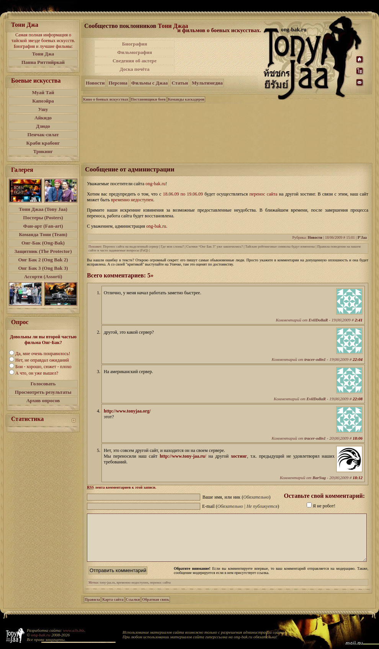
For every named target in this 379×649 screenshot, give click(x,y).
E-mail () (240, 506)
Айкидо (43, 118)
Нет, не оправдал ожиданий (42, 360)
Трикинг (43, 151)
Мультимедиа (207, 83)
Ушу (43, 109)
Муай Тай (43, 92)
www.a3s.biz (73, 630)
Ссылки (133, 609)
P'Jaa (362, 237)
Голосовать (43, 383)
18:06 (358, 438)
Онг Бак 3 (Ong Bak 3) (43, 268)
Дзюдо (43, 126)
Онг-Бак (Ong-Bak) (43, 243)
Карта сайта (112, 609)
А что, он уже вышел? (36, 373)
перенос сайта (160, 592)
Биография (134, 44)
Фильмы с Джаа (149, 83)
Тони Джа (43, 54)
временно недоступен (133, 592)
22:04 (358, 359)
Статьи (180, 83)
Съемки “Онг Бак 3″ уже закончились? (214, 246)
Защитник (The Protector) (43, 251)
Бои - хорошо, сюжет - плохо (43, 366)
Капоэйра (43, 101)
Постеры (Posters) (43, 217)
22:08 (358, 398)
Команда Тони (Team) (43, 234)
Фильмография (134, 52)
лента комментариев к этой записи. (121, 487)
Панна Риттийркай (43, 62)
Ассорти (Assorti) (43, 276)
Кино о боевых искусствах (106, 99)
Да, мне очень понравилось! (42, 353)
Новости (95, 83)
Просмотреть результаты (43, 392)
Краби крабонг (43, 143)
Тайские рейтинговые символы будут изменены (280, 246)
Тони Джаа (173, 26)
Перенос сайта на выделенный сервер (130, 246)
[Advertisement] (219, 56)
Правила (92, 609)
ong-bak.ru (40, 635)
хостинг (239, 456)
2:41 (359, 320)
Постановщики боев (148, 99)
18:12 (358, 477)
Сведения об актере (135, 61)
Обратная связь (155, 609)
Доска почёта (134, 69)
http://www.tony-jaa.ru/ (183, 456)
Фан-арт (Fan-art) (43, 226)
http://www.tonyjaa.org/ (127, 411)
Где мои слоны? (172, 246)
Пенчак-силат (43, 134)
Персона (117, 83)
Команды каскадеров (186, 99)
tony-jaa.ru (107, 592)
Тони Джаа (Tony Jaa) (43, 209)
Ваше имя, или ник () (237, 497)
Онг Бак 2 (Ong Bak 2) (43, 260)
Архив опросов (43, 400)
